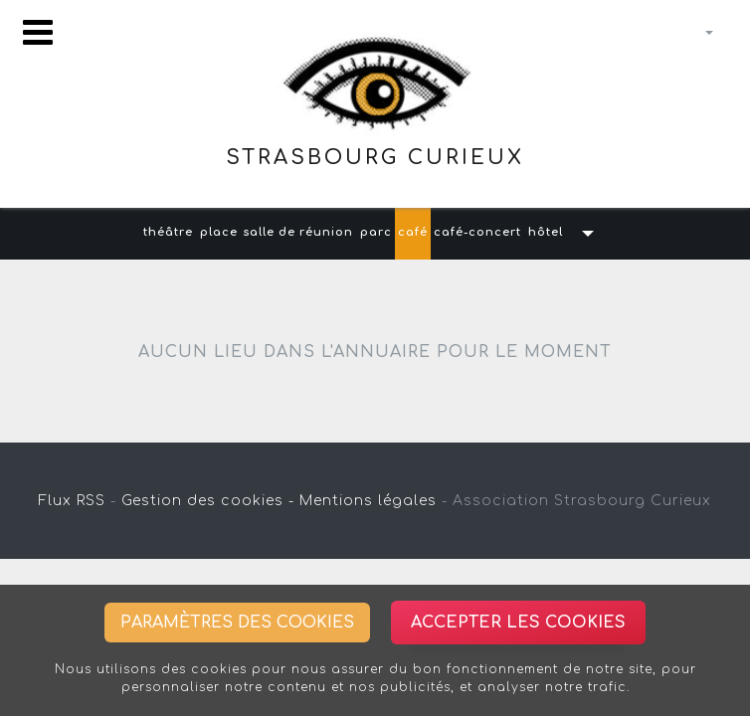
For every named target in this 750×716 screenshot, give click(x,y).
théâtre (168, 232)
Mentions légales (368, 500)
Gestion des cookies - (207, 500)
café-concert (477, 232)
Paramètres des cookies (237, 622)
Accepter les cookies (518, 622)
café (413, 232)
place (219, 232)
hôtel (545, 232)
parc (376, 232)
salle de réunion (298, 232)
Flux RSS (72, 500)
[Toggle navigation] (38, 32)
